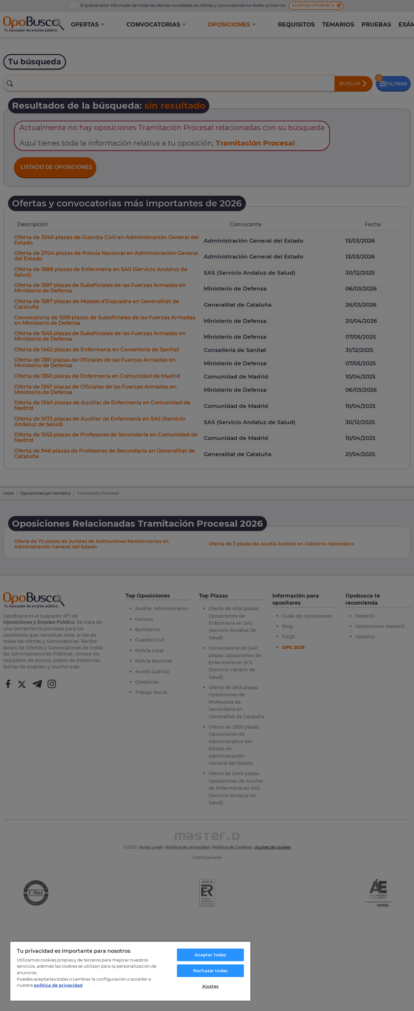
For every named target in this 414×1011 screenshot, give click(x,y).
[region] (130, 971)
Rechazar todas (210, 970)
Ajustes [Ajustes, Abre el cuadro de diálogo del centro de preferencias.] (210, 986)
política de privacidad (58, 985)
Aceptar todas (210, 954)
